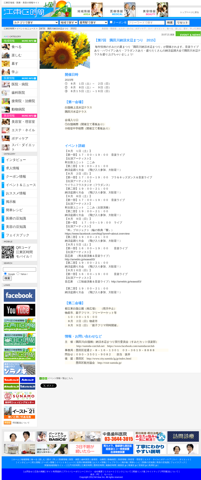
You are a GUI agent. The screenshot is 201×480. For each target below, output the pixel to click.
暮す (15, 63)
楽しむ (17, 55)
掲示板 (11, 201)
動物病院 (18, 109)
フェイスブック (17, 235)
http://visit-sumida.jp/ (110, 362)
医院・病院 (20, 84)
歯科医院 (18, 92)
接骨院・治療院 (23, 101)
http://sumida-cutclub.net (90, 346)
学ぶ (15, 72)
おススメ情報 (16, 193)
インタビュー (16, 160)
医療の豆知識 (16, 218)
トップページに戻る (189, 12)
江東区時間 (9, 28)
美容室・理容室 (23, 121)
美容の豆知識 (16, 226)
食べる (17, 47)
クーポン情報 (16, 176)
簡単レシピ (14, 210)
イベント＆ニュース (26, 28)
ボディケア (20, 138)
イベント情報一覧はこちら (60, 378)
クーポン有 (118, 22)
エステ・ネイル (23, 130)
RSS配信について (21, 423)
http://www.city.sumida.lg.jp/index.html (109, 358)
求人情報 (12, 168)
